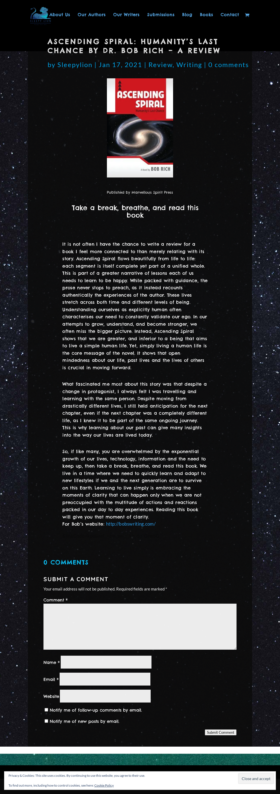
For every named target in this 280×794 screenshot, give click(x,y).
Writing (189, 64)
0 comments (228, 64)
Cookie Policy (104, 785)
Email (51, 679)
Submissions (160, 15)
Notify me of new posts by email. (84, 721)
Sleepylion (74, 64)
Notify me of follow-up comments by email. (96, 710)
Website (51, 696)
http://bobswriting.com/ (131, 524)
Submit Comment (220, 732)
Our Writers (126, 15)
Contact (230, 15)
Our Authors (92, 15)
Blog (187, 15)
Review (160, 64)
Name (51, 662)
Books (206, 15)
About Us (59, 15)
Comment (55, 600)
